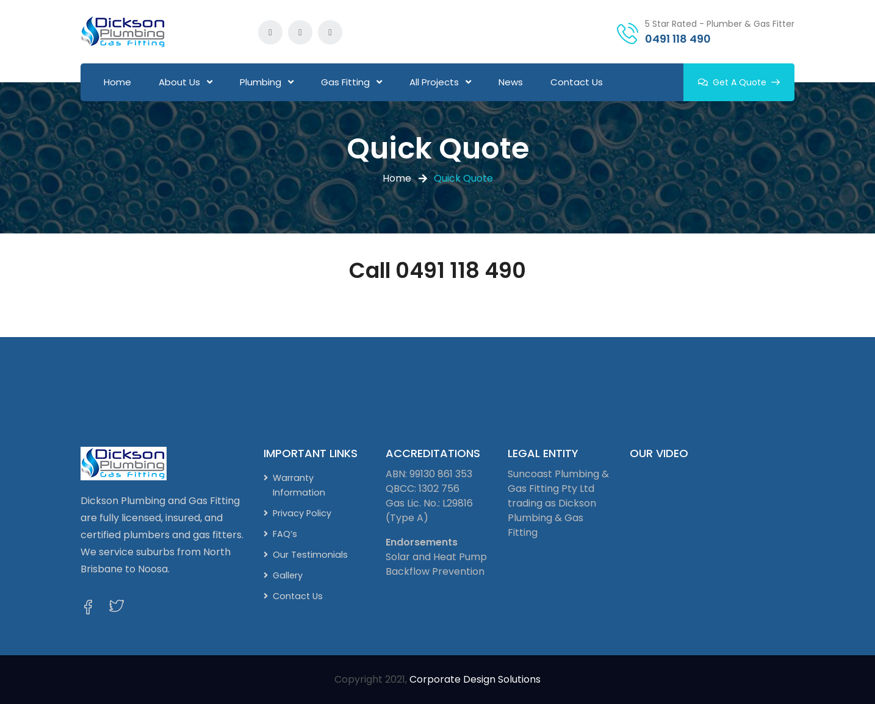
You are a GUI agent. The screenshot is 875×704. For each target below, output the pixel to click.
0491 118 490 (678, 38)
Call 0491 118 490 (437, 270)
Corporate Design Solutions (475, 679)
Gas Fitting (345, 82)
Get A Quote (739, 82)
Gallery (288, 575)
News (511, 82)
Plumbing (260, 82)
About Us (179, 82)
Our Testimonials (310, 555)
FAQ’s (285, 534)
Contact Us (576, 82)
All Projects (434, 82)
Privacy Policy (302, 513)
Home (117, 82)
